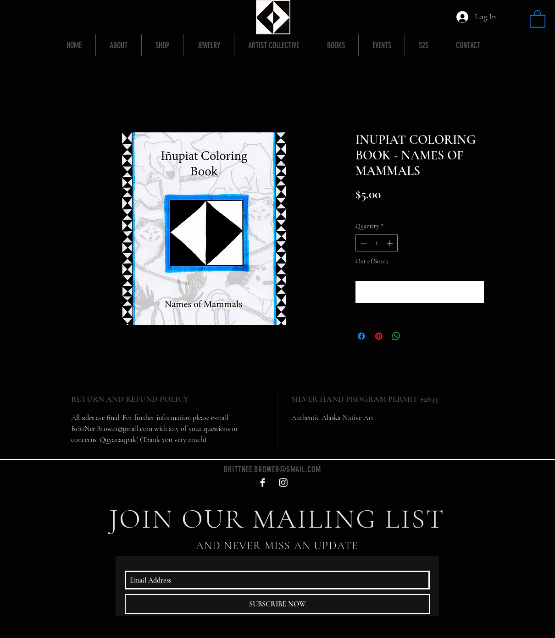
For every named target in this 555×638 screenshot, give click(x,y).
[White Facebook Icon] (262, 482)
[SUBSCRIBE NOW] (277, 604)
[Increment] (390, 243)
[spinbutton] (376, 243)
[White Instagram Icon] (283, 482)
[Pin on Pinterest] (378, 336)
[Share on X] (413, 336)
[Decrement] (362, 243)
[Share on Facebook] (361, 336)
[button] (537, 18)
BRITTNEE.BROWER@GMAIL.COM (272, 469)
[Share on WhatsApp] (396, 336)
